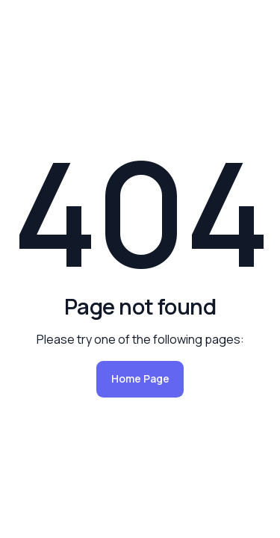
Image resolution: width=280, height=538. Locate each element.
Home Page (140, 378)
